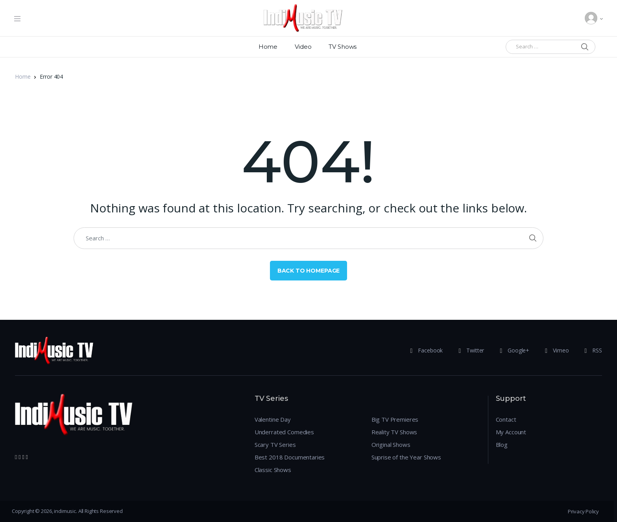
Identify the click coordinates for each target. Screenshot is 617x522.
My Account (511, 432)
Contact (506, 419)
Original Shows (390, 444)
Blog (502, 444)
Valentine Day (273, 419)
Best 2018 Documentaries (290, 457)
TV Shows (343, 46)
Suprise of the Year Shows (406, 457)
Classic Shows (273, 470)
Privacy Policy (583, 511)
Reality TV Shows (394, 432)
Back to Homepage (308, 270)
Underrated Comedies (284, 432)
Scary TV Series (275, 444)
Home (268, 46)
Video (303, 46)
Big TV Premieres (395, 419)
